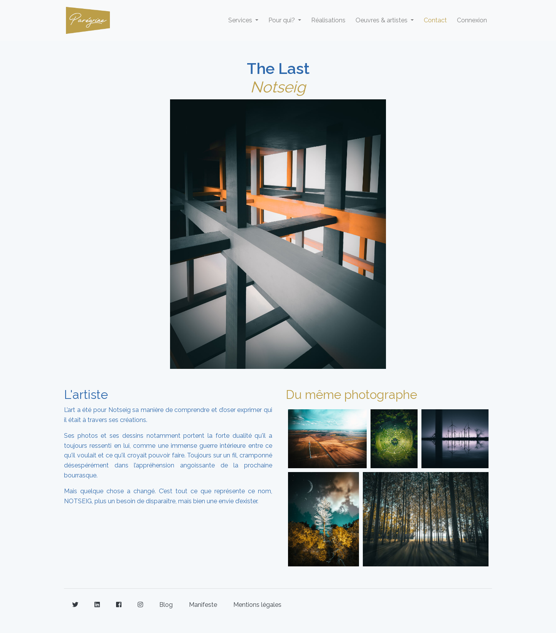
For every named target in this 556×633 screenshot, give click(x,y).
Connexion (472, 20)
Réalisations (328, 20)
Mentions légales (257, 604)
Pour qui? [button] (282, 20)
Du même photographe (351, 394)
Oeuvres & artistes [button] (382, 20)
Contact (435, 20)
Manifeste (203, 604)
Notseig (278, 87)
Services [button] (241, 20)
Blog (166, 604)
